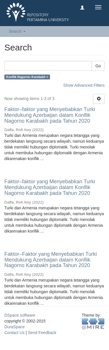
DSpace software (19, 315)
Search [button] (17, 31)
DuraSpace (14, 326)
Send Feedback (42, 332)
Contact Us (14, 332)
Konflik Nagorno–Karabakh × (27, 77)
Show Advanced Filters (84, 85)
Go (98, 66)
